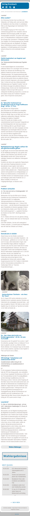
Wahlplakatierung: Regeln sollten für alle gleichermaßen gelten (14, 147)
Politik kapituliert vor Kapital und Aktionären (13, 59)
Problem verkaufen (8, 189)
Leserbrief (4, 402)
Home (2, 11)
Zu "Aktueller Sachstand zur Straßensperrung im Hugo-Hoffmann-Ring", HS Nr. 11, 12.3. (14, 104)
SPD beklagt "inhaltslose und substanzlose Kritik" (11, 358)
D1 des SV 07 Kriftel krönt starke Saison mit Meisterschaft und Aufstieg (18, 491)
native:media (17, 514)
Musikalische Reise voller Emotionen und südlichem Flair (18, 481)
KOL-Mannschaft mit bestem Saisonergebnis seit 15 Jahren (19, 470)
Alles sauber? (6, 18)
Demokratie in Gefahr (9, 234)
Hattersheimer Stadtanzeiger (13, 11)
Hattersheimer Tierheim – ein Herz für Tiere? (14, 295)
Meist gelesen (7, 465)
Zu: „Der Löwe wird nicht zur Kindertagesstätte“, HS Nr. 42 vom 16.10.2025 (13, 337)
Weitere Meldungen (15, 447)
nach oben (16, 502)
